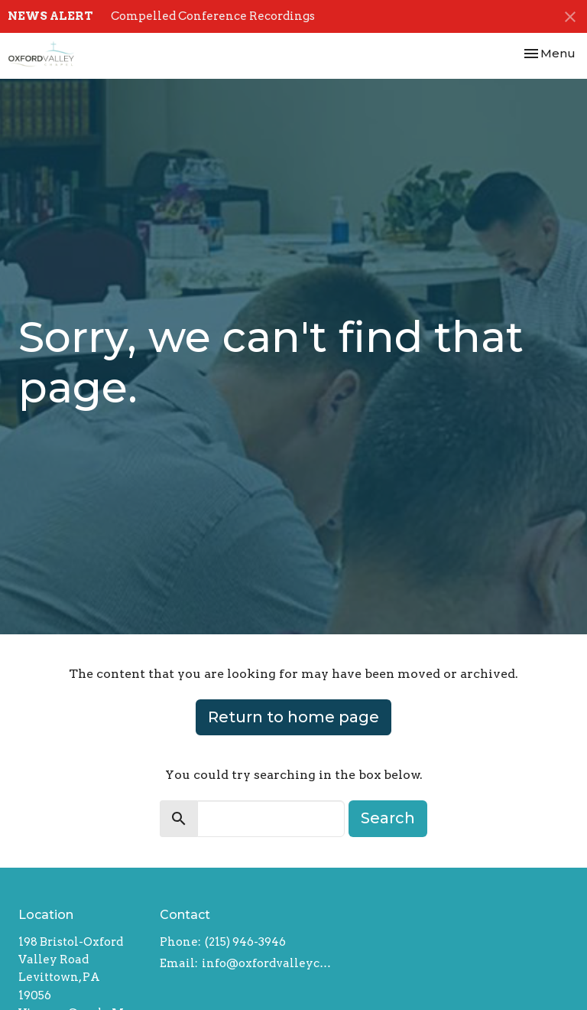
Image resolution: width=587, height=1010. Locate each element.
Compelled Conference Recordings (213, 16)
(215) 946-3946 (245, 942)
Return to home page (293, 717)
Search (388, 818)
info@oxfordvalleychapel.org (267, 963)
